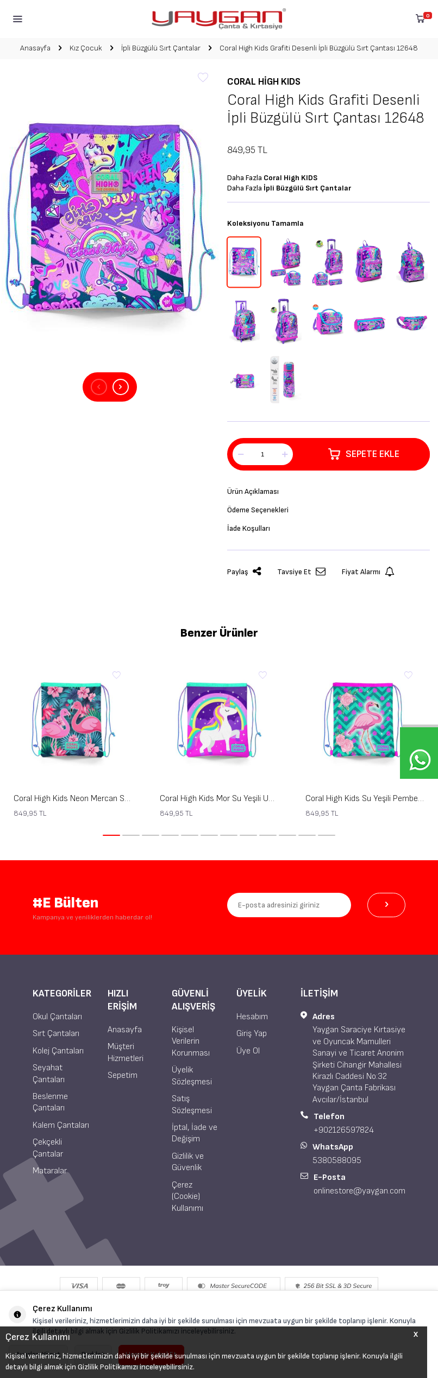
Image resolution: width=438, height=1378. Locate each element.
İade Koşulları (248, 528)
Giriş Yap (251, 1033)
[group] (109, 223)
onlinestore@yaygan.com (359, 1191)
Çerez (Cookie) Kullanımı (187, 1197)
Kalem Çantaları (61, 1125)
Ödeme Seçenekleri (258, 510)
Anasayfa (35, 48)
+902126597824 (344, 1130)
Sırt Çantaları (56, 1033)
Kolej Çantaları (58, 1051)
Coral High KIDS (264, 81)
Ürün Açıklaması (253, 491)
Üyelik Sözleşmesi (192, 1076)
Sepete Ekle (363, 454)
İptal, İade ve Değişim (194, 1133)
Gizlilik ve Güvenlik (188, 1162)
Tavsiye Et (301, 572)
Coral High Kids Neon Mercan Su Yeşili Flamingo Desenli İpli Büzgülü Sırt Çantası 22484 (73, 798)
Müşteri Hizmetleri (125, 1052)
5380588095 (336, 1160)
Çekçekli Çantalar (48, 1148)
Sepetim (122, 1075)
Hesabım (252, 1017)
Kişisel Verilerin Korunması (191, 1041)
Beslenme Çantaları (50, 1102)
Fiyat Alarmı (368, 572)
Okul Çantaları (57, 1017)
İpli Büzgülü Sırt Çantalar (161, 48)
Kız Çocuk (86, 48)
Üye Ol (248, 1051)
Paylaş (244, 572)
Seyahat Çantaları (49, 1073)
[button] (99, 387)
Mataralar (50, 1171)
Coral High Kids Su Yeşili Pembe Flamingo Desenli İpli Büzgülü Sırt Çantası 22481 (364, 798)
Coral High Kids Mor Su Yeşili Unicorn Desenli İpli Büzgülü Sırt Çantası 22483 (219, 798)
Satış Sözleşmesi (192, 1104)
